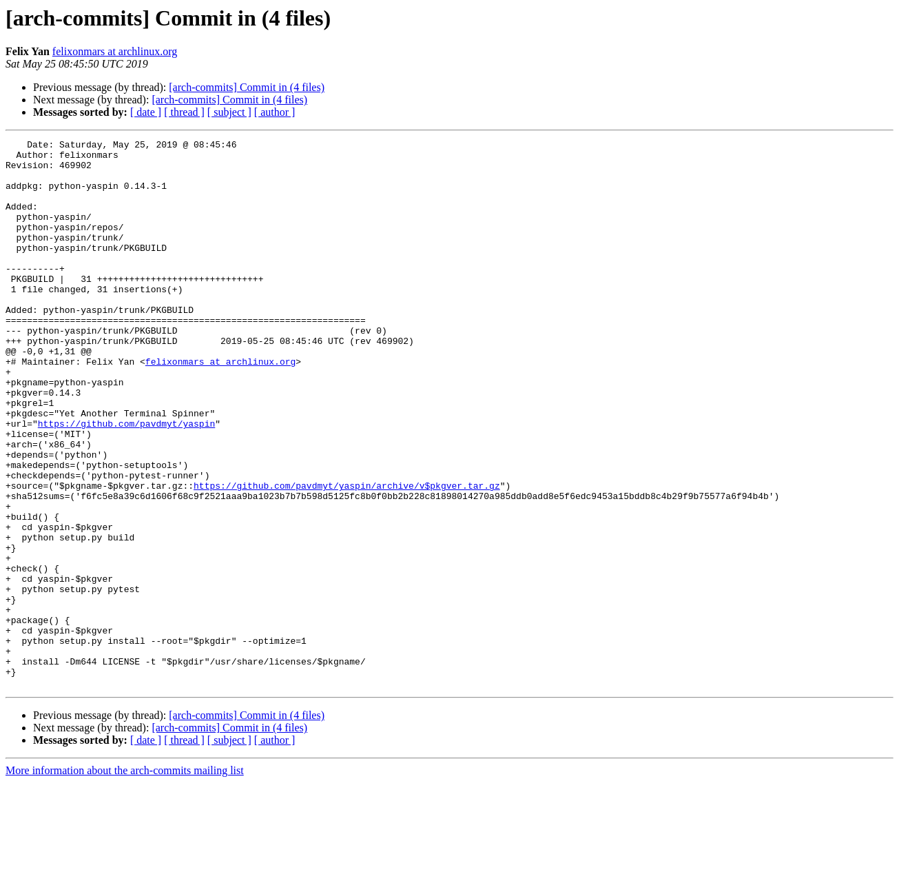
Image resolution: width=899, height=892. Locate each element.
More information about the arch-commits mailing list (125, 880)
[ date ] (145, 112)
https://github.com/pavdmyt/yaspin (126, 481)
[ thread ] (184, 112)
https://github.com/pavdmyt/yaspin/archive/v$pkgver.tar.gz (347, 555)
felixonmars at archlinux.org (114, 51)
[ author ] (275, 112)
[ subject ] (229, 112)
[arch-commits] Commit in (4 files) (246, 87)
